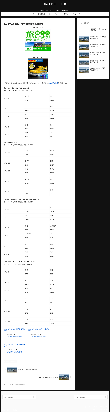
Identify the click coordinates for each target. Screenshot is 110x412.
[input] (92, 23)
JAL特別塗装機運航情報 (14, 337)
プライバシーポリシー (92, 407)
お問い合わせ (103, 407)
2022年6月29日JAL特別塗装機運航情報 (38, 330)
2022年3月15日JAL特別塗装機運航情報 (14, 345)
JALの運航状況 (53, 83)
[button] (105, 23)
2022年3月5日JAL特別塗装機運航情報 (14, 330)
